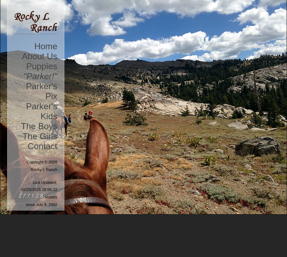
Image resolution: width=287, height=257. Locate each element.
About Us (39, 56)
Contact (42, 146)
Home (45, 46)
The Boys (39, 126)
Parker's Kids (41, 111)
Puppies (41, 66)
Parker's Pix (41, 91)
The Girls (40, 136)
